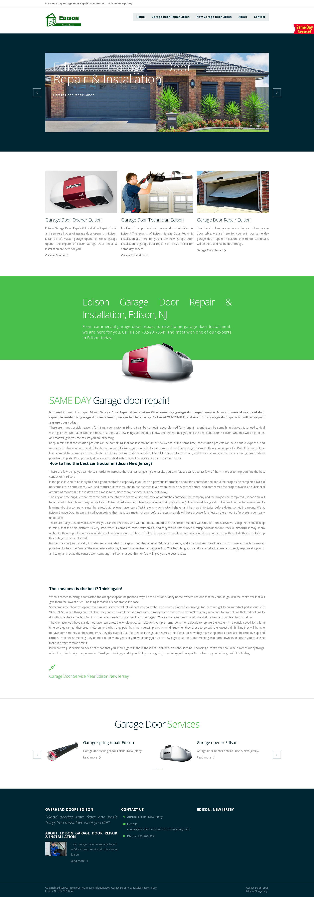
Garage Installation (133, 255)
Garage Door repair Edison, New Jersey (257, 889)
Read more (90, 757)
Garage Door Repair (209, 250)
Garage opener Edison (217, 742)
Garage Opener (55, 255)
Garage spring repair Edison (108, 742)
